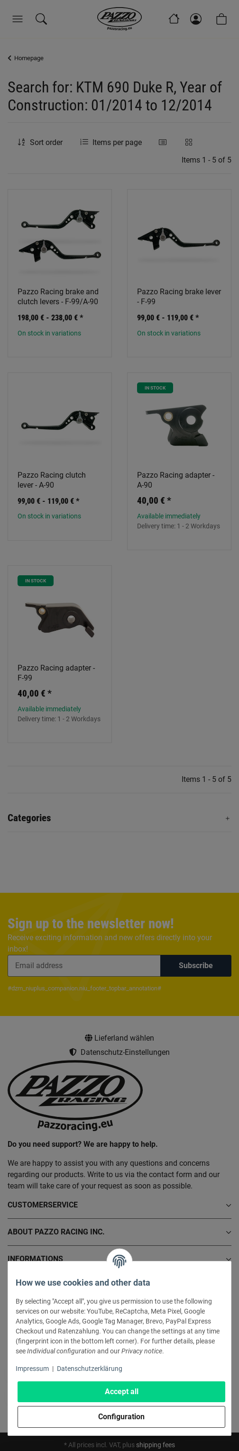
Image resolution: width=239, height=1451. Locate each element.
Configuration (121, 1416)
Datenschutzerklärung (89, 1368)
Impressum (32, 1368)
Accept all (121, 1391)
